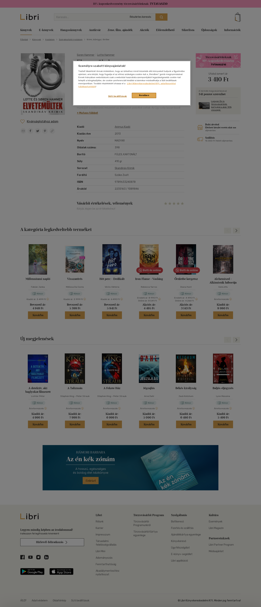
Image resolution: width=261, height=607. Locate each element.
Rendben (144, 95)
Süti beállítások (117, 96)
